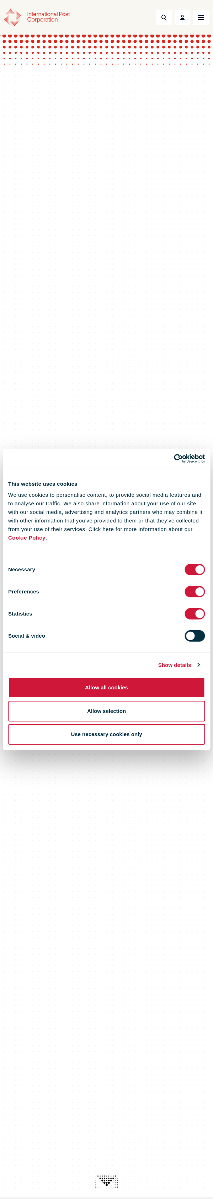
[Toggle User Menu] (182, 17)
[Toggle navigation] (201, 17)
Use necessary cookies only (106, 734)
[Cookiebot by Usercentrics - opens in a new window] (174, 458)
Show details (174, 665)
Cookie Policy (27, 538)
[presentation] (106, 1181)
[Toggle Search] (164, 17)
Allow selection (106, 711)
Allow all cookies (106, 687)
